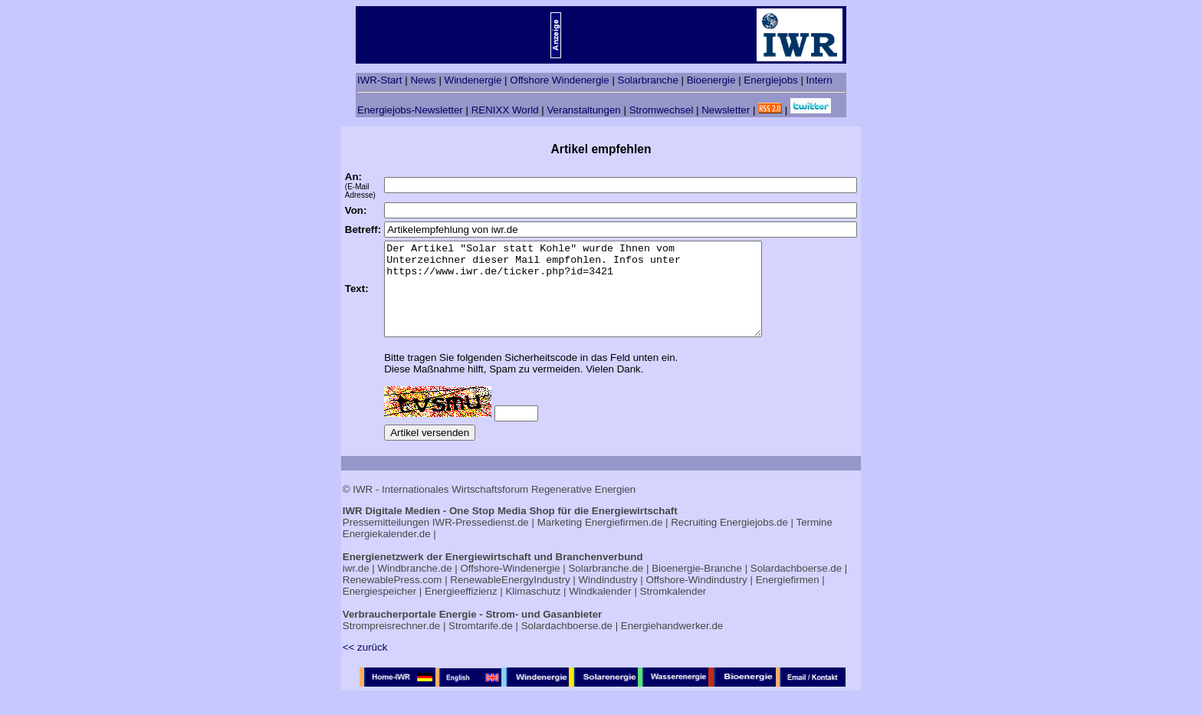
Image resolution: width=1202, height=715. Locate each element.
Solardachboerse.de (796, 586)
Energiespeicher (379, 609)
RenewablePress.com (392, 598)
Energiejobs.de (754, 540)
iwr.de (356, 586)
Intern (819, 80)
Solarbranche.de (605, 586)
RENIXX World (505, 110)
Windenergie (473, 80)
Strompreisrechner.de (391, 644)
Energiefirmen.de (624, 540)
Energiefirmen (787, 598)
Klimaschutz (532, 609)
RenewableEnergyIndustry (510, 598)
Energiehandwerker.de (672, 644)
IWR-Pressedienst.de (480, 540)
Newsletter (725, 110)
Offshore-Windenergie (510, 586)
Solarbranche (648, 80)
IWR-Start (379, 80)
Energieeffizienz (461, 609)
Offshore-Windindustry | (699, 598)
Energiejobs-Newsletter (410, 110)
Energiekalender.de (387, 552)
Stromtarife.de (480, 644)
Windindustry (608, 598)
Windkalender (600, 609)
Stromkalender (673, 609)
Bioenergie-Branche (697, 586)
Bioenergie (711, 80)
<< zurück (365, 665)
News (422, 80)
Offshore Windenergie (559, 80)
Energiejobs (770, 80)
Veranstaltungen (583, 110)
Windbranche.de (415, 586)
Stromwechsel (661, 110)
